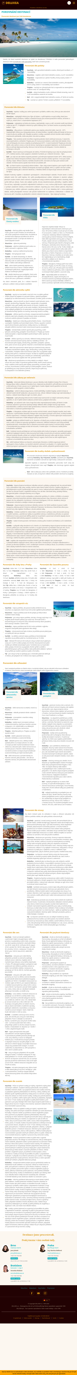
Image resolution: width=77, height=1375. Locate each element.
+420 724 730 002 (53, 1308)
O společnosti (17, 1370)
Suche (54, 1370)
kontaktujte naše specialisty (22, 62)
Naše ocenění (28, 1370)
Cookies (61, 1370)
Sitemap (37, 1370)
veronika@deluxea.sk (17, 1325)
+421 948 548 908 (16, 1328)
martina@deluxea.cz (54, 1305)
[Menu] (73, 3)
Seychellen (41, 1340)
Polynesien (51, 1340)
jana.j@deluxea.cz (16, 1305)
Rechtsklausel (46, 1370)
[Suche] (69, 3)
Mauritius (24, 1340)
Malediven (32, 1340)
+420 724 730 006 (16, 1308)
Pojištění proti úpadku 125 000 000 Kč (38, 1368)
